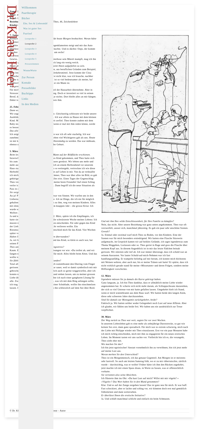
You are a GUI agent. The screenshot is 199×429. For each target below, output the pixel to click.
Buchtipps (33, 93)
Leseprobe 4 (36, 54)
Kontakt (31, 82)
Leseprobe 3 (36, 48)
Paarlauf (32, 33)
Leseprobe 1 (36, 38)
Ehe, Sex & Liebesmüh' (40, 23)
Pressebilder (34, 88)
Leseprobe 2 (36, 43)
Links (30, 98)
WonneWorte (35, 70)
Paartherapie (34, 13)
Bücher (31, 18)
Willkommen (34, 7)
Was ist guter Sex (37, 28)
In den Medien (35, 104)
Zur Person (33, 77)
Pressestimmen (37, 64)
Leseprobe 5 (36, 59)
